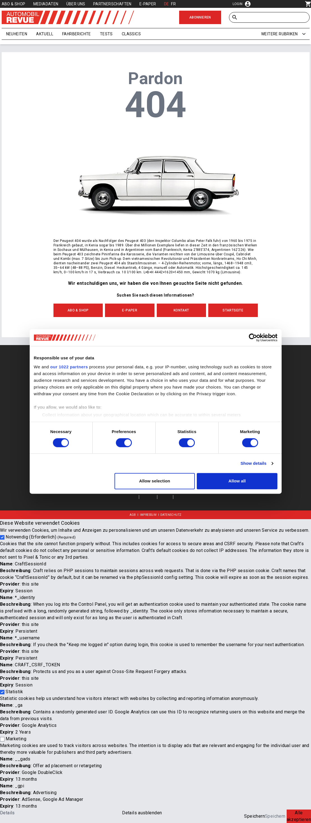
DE (166, 4)
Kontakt (181, 310)
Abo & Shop (13, 4)
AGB (133, 514)
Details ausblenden (142, 812)
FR (173, 4)
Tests (106, 34)
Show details (253, 463)
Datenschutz (170, 514)
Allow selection (154, 481)
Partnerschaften (112, 4)
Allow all (237, 481)
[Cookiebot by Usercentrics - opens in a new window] (252, 337)
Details (7, 812)
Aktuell (44, 34)
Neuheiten (16, 34)
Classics (131, 34)
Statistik (14, 691)
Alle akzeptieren (299, 816)
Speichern (254, 816)
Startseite (233, 310)
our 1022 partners (69, 366)
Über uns (75, 4)
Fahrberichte (76, 34)
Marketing (16, 738)
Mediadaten (46, 4)
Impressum (148, 514)
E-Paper (147, 4)
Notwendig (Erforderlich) (41, 537)
